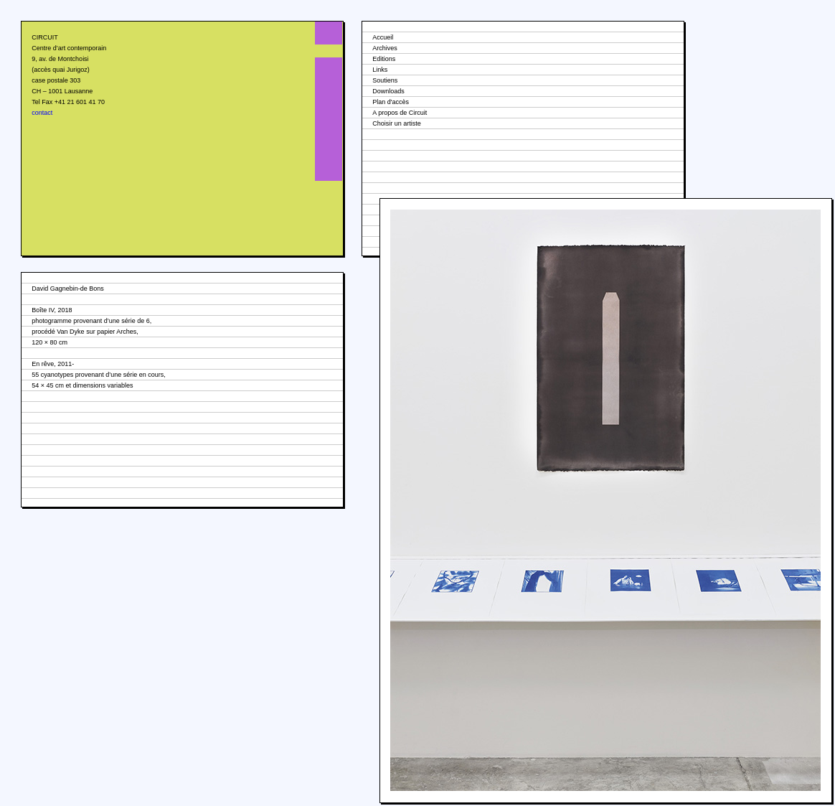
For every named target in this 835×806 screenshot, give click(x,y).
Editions (383, 58)
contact (42, 112)
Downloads (388, 91)
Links (379, 69)
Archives (384, 48)
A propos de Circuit (399, 112)
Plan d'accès (390, 102)
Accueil (382, 37)
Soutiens (384, 80)
